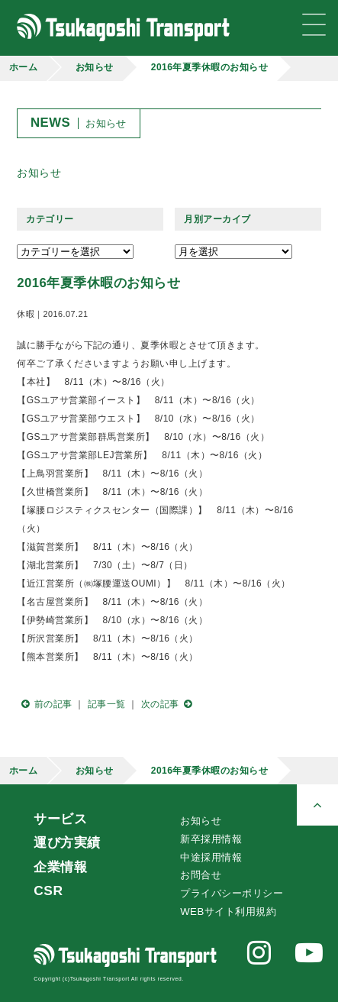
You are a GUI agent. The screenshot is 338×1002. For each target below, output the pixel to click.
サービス (60, 818)
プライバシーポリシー (231, 893)
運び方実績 (67, 842)
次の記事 (168, 704)
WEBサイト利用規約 (228, 911)
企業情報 (60, 866)
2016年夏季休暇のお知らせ (209, 67)
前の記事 (44, 704)
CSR (48, 890)
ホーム (23, 67)
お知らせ (95, 67)
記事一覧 (107, 704)
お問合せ (200, 875)
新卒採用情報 (211, 839)
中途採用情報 (211, 857)
